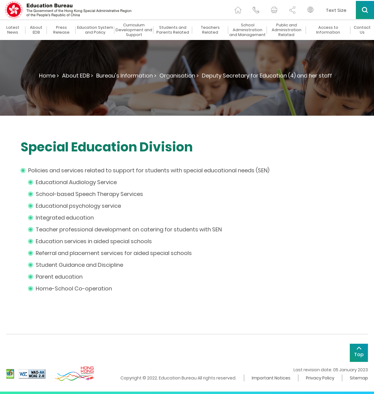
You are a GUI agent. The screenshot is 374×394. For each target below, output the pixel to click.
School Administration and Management (247, 30)
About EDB (36, 30)
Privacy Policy (320, 378)
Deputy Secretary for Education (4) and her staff (267, 75)
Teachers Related (210, 30)
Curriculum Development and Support (134, 30)
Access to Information (328, 30)
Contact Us (362, 30)
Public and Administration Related (286, 30)
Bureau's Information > (126, 75)
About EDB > (77, 75)
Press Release (61, 30)
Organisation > (179, 75)
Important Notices (271, 378)
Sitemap (359, 378)
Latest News (12, 30)
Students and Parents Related (172, 30)
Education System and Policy (95, 30)
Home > (49, 75)
